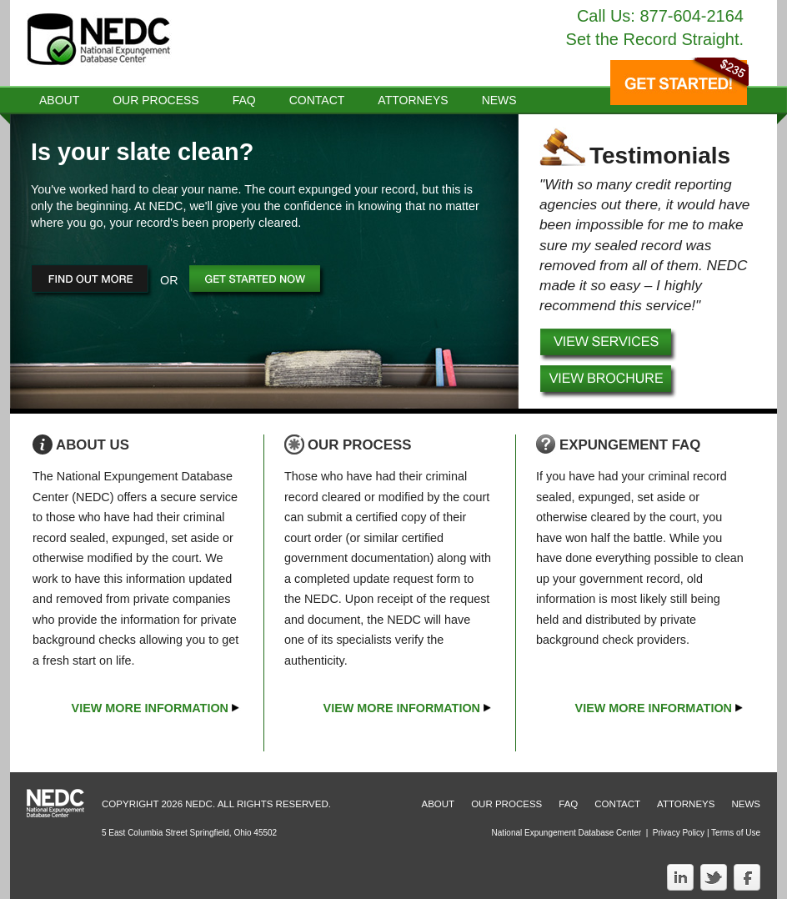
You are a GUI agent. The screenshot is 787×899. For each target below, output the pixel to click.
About (59, 100)
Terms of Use (735, 832)
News (745, 804)
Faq (244, 100)
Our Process (155, 100)
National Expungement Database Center (567, 832)
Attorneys (413, 100)
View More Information (150, 708)
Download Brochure (609, 382)
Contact (317, 100)
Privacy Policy (678, 832)
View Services (609, 346)
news (499, 100)
